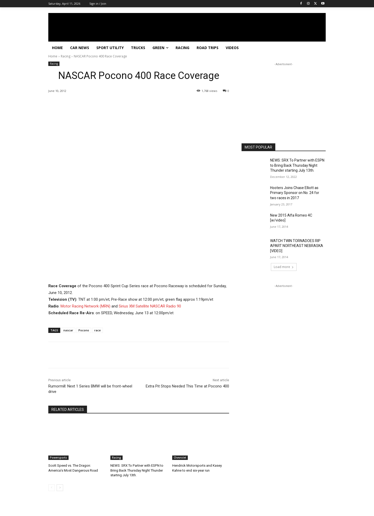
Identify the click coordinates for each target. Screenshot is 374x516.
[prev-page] (51, 487)
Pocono (83, 330)
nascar (68, 330)
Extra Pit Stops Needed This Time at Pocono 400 (187, 386)
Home (52, 56)
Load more (284, 267)
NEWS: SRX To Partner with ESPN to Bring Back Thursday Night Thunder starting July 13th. (136, 470)
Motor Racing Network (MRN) (85, 306)
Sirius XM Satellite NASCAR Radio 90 (150, 306)
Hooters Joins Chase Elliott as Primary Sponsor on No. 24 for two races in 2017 (294, 193)
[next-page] (60, 487)
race (97, 330)
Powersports (58, 457)
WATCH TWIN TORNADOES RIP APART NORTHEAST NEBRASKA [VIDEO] (296, 246)
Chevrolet (180, 457)
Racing (65, 56)
